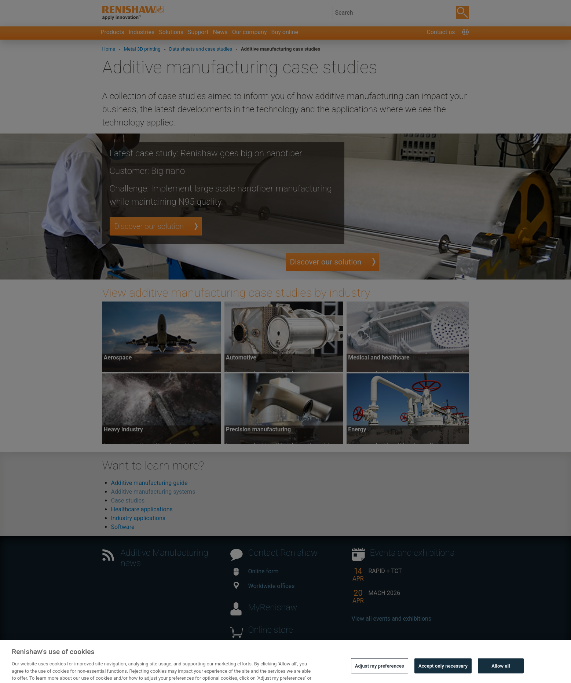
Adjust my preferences (379, 673)
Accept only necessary (443, 673)
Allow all (500, 673)
